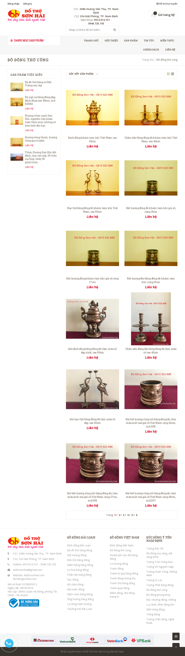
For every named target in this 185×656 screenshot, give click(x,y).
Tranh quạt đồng (119, 588)
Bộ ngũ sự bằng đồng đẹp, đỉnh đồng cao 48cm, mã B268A (40, 100)
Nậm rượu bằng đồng (79, 594)
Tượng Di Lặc (154, 580)
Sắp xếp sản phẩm (84, 73)
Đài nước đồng (75, 589)
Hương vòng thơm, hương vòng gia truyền (41, 139)
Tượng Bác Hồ (154, 548)
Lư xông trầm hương (79, 604)
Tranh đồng (116, 568)
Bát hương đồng (76, 555)
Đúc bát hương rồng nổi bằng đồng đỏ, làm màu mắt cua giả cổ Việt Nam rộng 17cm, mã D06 (92, 497)
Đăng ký (27, 3)
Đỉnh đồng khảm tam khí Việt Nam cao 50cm (92, 139)
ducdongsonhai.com (25, 579)
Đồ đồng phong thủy (158, 594)
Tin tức (149, 40)
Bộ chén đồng (75, 584)
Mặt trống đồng (155, 609)
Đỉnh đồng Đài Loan (79, 545)
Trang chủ (91, 40)
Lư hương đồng (119, 563)
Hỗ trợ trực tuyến (166, 3)
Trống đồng (153, 614)
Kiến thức (167, 40)
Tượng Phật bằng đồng (159, 585)
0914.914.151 (30, 564)
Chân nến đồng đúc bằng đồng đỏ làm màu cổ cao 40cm (151, 350)
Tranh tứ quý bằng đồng (124, 573)
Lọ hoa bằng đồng (78, 569)
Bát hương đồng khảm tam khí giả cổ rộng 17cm (92, 280)
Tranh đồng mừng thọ (122, 578)
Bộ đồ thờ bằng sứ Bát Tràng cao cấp (38, 83)
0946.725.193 (48, 564)
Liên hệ (170, 49)
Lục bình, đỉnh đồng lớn (160, 604)
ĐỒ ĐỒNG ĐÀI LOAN (81, 537)
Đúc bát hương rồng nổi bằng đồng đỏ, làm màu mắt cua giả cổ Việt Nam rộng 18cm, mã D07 (151, 497)
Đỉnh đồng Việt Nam (122, 545)
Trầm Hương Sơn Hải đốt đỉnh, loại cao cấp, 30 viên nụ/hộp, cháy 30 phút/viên (41, 157)
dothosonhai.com (34, 575)
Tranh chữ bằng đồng (122, 583)
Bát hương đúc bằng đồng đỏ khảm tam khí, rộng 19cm (151, 280)
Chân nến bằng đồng (79, 574)
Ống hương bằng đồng (80, 599)
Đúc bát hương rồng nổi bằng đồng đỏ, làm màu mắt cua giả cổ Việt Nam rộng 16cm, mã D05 (151, 422)
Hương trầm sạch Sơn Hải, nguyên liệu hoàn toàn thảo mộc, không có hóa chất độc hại (40, 120)
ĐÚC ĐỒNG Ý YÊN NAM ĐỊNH (158, 539)
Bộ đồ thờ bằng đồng (79, 550)
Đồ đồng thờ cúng (120, 550)
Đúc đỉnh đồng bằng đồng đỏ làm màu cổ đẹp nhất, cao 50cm (92, 350)
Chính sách (151, 49)
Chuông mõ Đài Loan (79, 609)
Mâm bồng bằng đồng (80, 565)
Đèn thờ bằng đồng (78, 560)
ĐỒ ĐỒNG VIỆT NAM (124, 537)
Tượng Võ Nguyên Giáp (160, 566)
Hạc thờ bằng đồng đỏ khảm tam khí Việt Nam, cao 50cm (92, 209)
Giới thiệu (111, 40)
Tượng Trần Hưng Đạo (159, 562)
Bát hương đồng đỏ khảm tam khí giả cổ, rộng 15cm (151, 209)
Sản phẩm (131, 40)
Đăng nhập (13, 3)
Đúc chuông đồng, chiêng (161, 599)
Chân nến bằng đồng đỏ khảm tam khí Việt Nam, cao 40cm (150, 139)
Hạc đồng (72, 579)
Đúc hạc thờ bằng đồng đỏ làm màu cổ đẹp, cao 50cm (92, 421)
